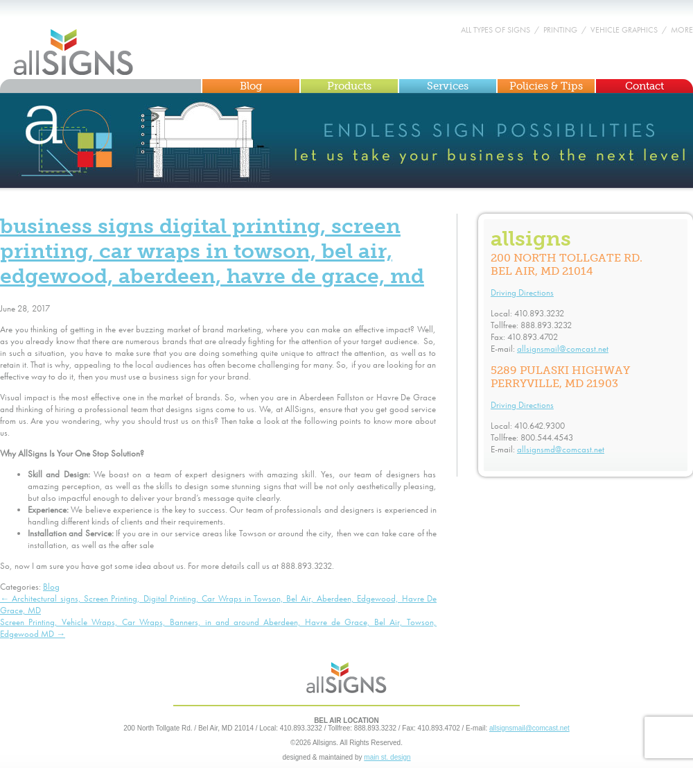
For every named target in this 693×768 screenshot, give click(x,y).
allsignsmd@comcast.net (560, 449)
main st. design (387, 757)
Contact (644, 86)
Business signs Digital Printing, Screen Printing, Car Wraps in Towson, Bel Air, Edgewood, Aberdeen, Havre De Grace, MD (212, 251)
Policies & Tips (546, 86)
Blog (251, 86)
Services (447, 86)
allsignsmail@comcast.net (562, 349)
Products (349, 86)
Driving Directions (522, 292)
